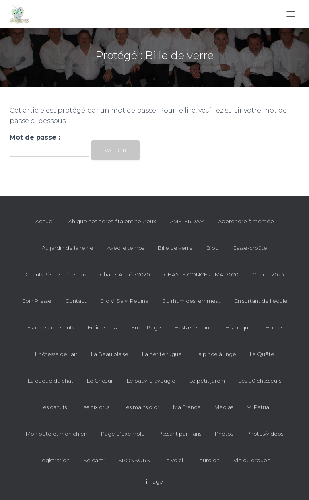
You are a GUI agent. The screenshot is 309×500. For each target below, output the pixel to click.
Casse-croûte (250, 248)
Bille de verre (175, 248)
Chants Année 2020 (125, 274)
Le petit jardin (207, 380)
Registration (54, 460)
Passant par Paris (180, 433)
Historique (238, 327)
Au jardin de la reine (67, 248)
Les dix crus (94, 407)
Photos (224, 433)
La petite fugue (162, 354)
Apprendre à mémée (246, 221)
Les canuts (53, 407)
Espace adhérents (50, 327)
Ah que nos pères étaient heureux (112, 221)
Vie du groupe (252, 460)
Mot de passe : (49, 145)
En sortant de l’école (261, 301)
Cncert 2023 (268, 274)
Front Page (146, 327)
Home (274, 327)
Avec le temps (125, 248)
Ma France (187, 407)
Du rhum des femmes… (191, 301)
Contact (76, 301)
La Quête (262, 354)
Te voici (173, 460)
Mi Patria (258, 407)
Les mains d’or (141, 407)
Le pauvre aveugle (151, 380)
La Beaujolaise (109, 354)
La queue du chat (50, 380)
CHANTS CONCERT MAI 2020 (201, 274)
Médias (223, 407)
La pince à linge (216, 354)
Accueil (45, 221)
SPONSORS (134, 460)
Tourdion (208, 460)
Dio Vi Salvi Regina (124, 301)
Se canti (94, 460)
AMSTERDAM (187, 221)
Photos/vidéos (265, 433)
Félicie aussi (103, 327)
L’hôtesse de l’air (56, 354)
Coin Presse (36, 301)
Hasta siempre (193, 327)
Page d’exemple (123, 433)
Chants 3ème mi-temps (55, 274)
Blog (212, 248)
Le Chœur (100, 380)
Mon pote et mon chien (56, 433)
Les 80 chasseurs (260, 380)
